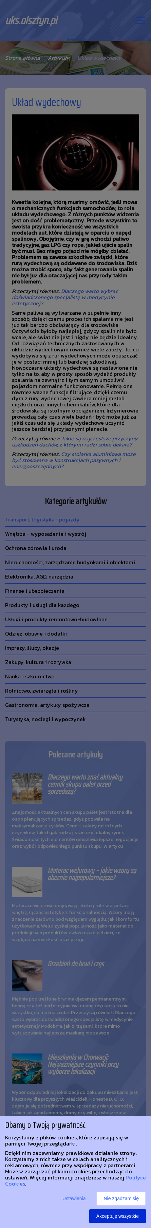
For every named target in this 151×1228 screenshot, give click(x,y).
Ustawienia (74, 1198)
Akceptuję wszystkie (117, 1216)
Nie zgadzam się (121, 1198)
